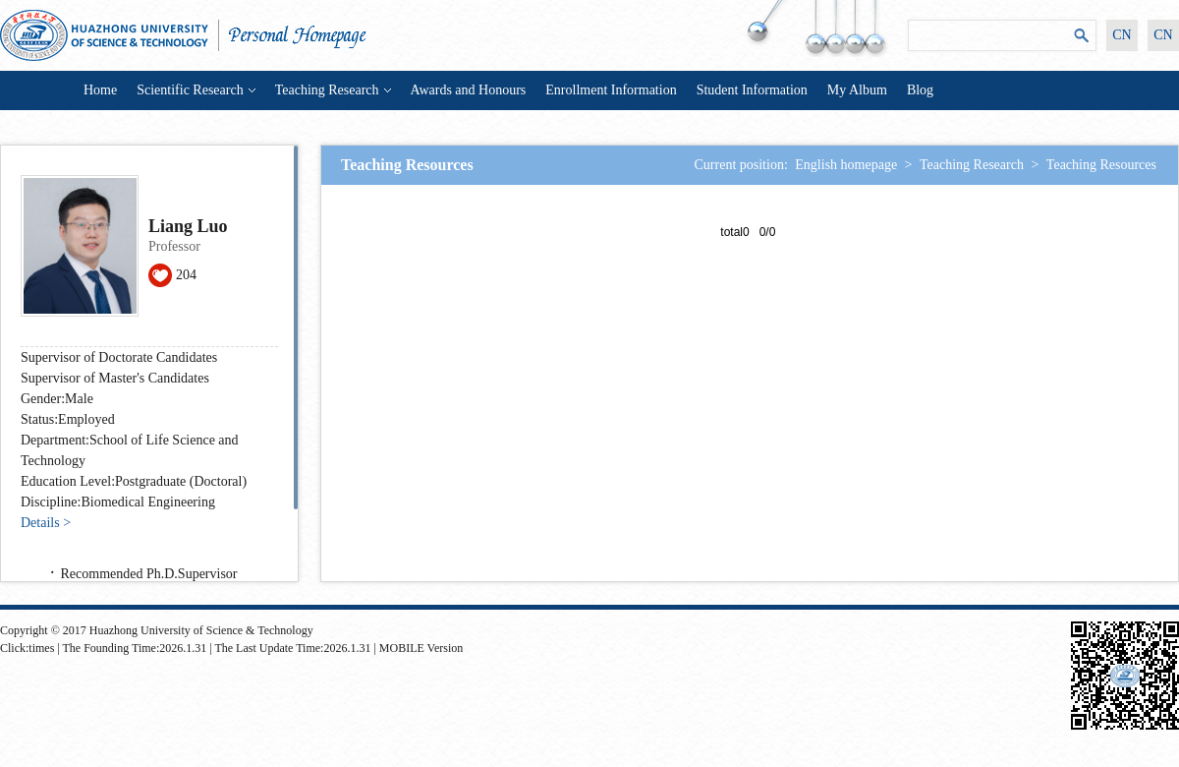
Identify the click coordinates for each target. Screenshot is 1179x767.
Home (100, 90)
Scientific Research (195, 90)
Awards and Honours (469, 90)
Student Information (752, 90)
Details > (46, 522)
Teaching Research (333, 90)
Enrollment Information (610, 90)
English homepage (846, 164)
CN (1121, 35)
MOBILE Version (421, 648)
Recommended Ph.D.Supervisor (149, 573)
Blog (920, 90)
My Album (857, 90)
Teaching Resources (1101, 164)
